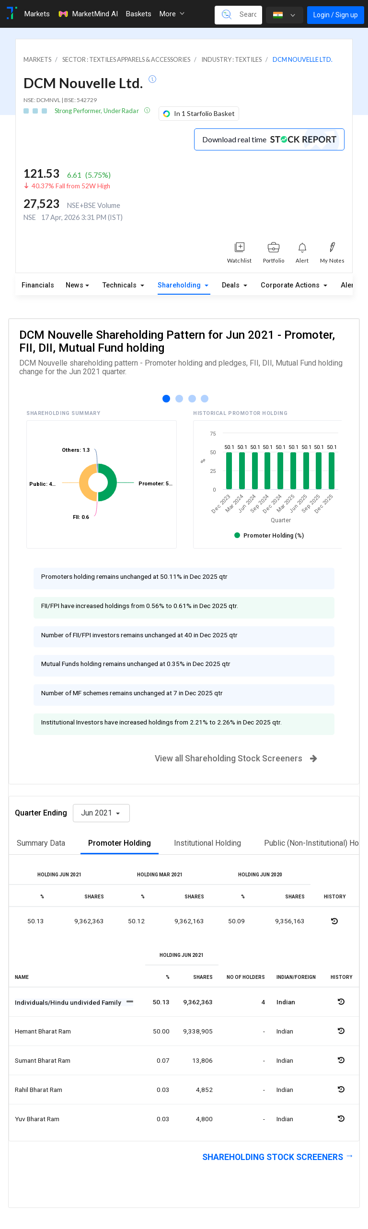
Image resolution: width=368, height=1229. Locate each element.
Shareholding (180, 285)
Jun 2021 (97, 812)
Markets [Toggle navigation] (37, 14)
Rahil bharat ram (38, 1089)
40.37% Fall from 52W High (71, 186)
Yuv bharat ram (37, 1119)
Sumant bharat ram (42, 1060)
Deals (232, 285)
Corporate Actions (291, 285)
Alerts (350, 285)
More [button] (171, 14)
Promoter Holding (119, 843)
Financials (38, 285)
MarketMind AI (88, 14)
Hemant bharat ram (43, 1031)
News (74, 285)
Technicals (120, 285)
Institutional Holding (207, 843)
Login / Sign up (335, 15)
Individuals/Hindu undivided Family (69, 1002)
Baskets (138, 14)
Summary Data (41, 843)
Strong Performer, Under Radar (97, 111)
